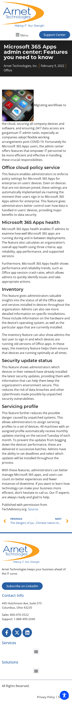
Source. (33, 509)
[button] (21, 34)
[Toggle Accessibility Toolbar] (64, 695)
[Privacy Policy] (46, 697)
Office (8, 70)
